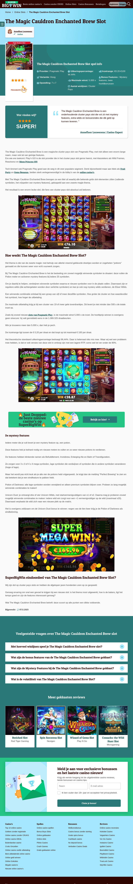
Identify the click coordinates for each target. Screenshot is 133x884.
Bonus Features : (110, 77)
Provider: (44, 71)
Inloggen (122, 4)
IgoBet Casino (105, 846)
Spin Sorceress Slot (51, 737)
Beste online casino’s (32, 4)
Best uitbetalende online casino (17, 854)
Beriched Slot (20, 737)
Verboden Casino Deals (77, 846)
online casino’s (87, 172)
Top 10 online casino (13, 828)
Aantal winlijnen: (79, 86)
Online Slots (70, 4)
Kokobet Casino (106, 832)
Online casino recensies (109, 828)
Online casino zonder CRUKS (17, 835)
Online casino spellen (45, 828)
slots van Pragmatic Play (40, 314)
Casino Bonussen (86, 4)
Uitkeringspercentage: (82, 71)
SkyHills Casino (106, 865)
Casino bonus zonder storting (80, 832)
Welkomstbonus (74, 828)
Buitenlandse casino (13, 843)
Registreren (113, 4)
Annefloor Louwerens (23, 31)
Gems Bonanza (21, 172)
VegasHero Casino (107, 835)
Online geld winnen (12, 858)
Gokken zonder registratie (15, 832)
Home (8, 12)
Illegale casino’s (11, 865)
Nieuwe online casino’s (14, 869)
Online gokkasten (44, 835)
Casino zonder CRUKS (53, 4)
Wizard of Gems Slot (82, 737)
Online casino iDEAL (13, 839)
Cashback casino (75, 839)
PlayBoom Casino (107, 854)
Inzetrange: (108, 71)
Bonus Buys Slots (44, 832)
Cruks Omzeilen (11, 846)
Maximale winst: (80, 80)
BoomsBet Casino (107, 850)
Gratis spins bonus (75, 835)
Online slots (41, 839)
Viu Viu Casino (105, 839)
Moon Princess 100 (28, 161)
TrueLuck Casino (106, 861)
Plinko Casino (42, 843)
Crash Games (42, 846)
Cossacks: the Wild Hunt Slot (113, 739)
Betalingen (101, 4)
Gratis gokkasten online (46, 850)
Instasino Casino (106, 843)
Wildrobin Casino (106, 858)
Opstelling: (46, 83)
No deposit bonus (75, 843)
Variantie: (45, 77)
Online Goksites (11, 861)
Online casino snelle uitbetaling (17, 850)
